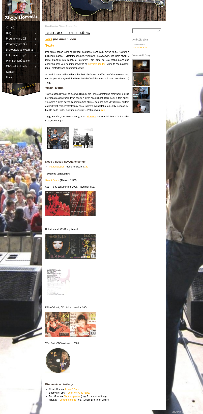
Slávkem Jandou (96, 64)
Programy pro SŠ (20, 44)
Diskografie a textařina (19, 49)
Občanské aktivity (20, 66)
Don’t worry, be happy (79, 392)
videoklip (91, 116)
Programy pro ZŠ (20, 38)
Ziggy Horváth (51, 26)
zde (103, 110)
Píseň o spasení (72, 396)
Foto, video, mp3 (20, 55)
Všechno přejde (68, 399)
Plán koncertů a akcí (18, 60)
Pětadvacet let (56, 166)
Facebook (12, 77)
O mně (10, 27)
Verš (48, 39)
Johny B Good (72, 389)
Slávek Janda (52, 180)
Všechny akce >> (139, 47)
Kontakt (10, 71)
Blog (20, 32)
